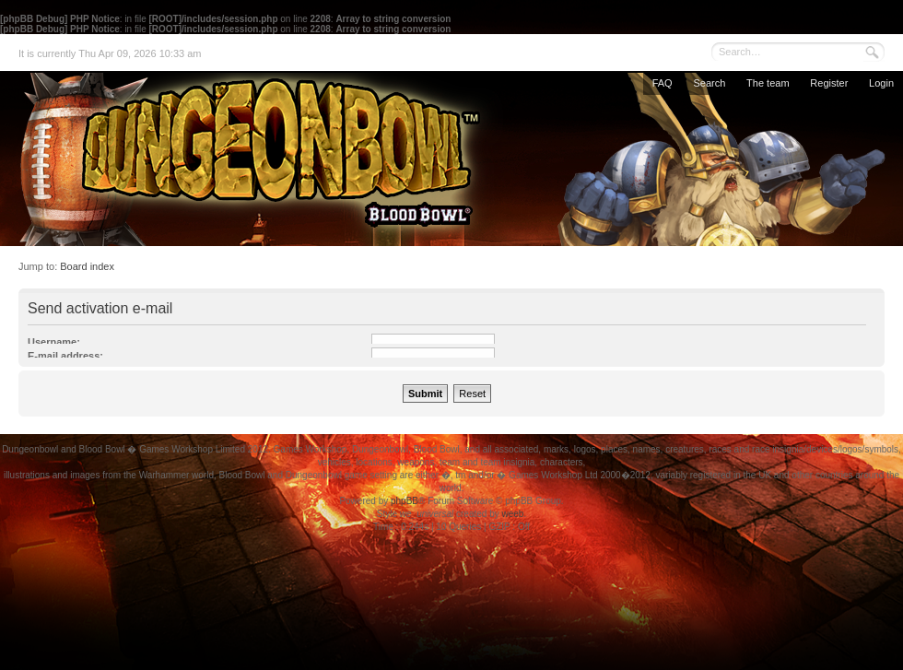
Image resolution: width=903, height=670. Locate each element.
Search (709, 82)
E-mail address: (65, 355)
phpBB (404, 501)
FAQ (662, 82)
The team (767, 82)
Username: (54, 341)
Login (881, 82)
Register (829, 82)
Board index (87, 266)
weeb (512, 514)
